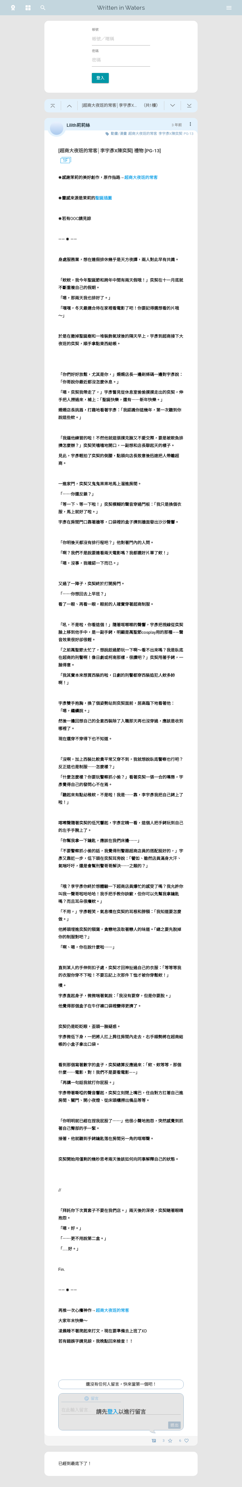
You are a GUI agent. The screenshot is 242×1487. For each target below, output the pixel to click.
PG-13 (188, 134)
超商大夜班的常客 (142, 134)
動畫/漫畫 (119, 134)
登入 (100, 78)
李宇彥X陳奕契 (170, 134)
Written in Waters (121, 7)
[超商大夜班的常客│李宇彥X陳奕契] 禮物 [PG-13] (109, 150)
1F (62, 160)
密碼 (95, 51)
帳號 (95, 30)
